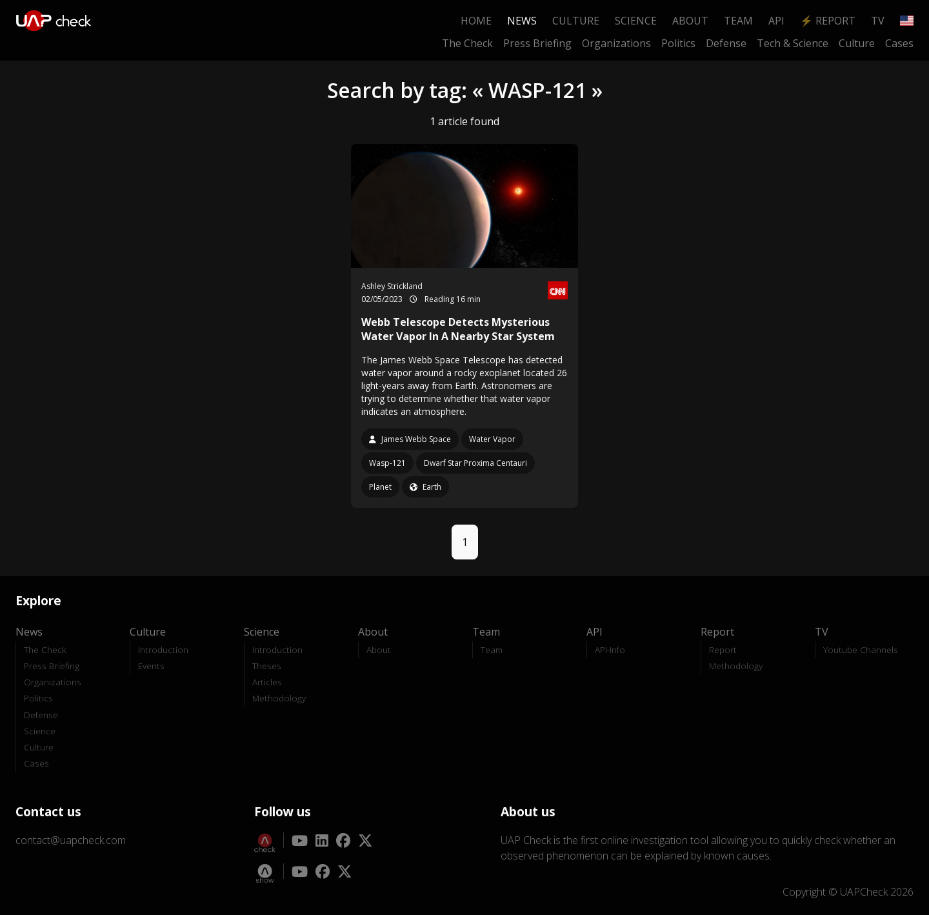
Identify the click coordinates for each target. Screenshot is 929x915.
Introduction (163, 649)
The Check (467, 43)
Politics (678, 43)
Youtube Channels (860, 649)
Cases (899, 43)
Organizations (616, 43)
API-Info (610, 649)
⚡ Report (827, 21)
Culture (575, 21)
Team (738, 21)
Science (636, 21)
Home (476, 21)
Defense (726, 43)
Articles (267, 682)
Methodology (279, 698)
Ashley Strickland (392, 286)
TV (877, 21)
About (690, 21)
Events (151, 665)
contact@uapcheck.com (70, 840)
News (522, 21)
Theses (266, 665)
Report (723, 649)
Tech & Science (792, 43)
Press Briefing (537, 43)
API (776, 21)
